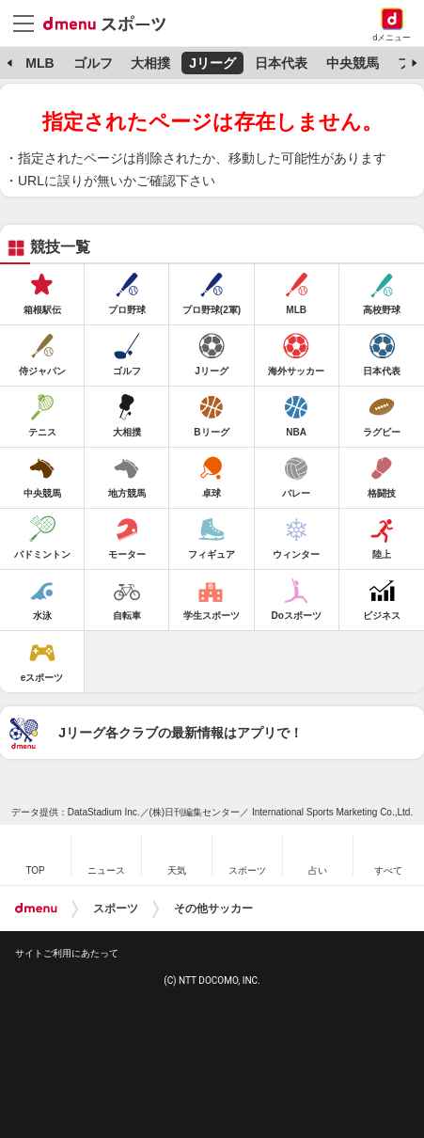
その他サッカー (213, 908)
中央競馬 (352, 63)
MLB (39, 63)
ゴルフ (93, 63)
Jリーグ (212, 63)
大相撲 (150, 63)
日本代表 (281, 63)
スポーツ (115, 908)
